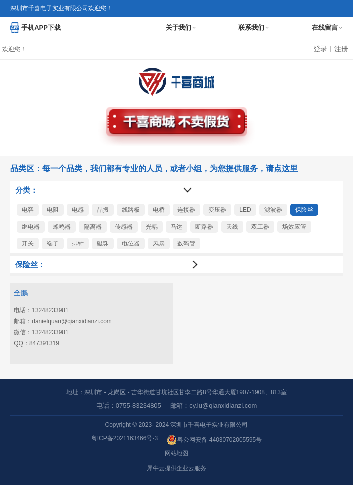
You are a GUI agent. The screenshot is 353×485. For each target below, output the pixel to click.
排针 (78, 243)
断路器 (204, 226)
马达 (176, 226)
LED (245, 209)
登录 (320, 49)
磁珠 (103, 243)
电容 (28, 209)
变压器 (217, 209)
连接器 (186, 209)
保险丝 (304, 209)
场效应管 (294, 226)
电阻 (53, 209)
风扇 (159, 243)
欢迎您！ (14, 49)
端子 (53, 243)
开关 (28, 243)
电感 (78, 209)
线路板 (131, 209)
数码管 (186, 243)
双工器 (260, 226)
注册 (341, 49)
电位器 (131, 243)
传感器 (124, 226)
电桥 (159, 209)
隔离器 (93, 226)
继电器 (31, 226)
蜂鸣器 (62, 226)
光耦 (152, 226)
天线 (232, 226)
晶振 (103, 209)
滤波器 (273, 209)
